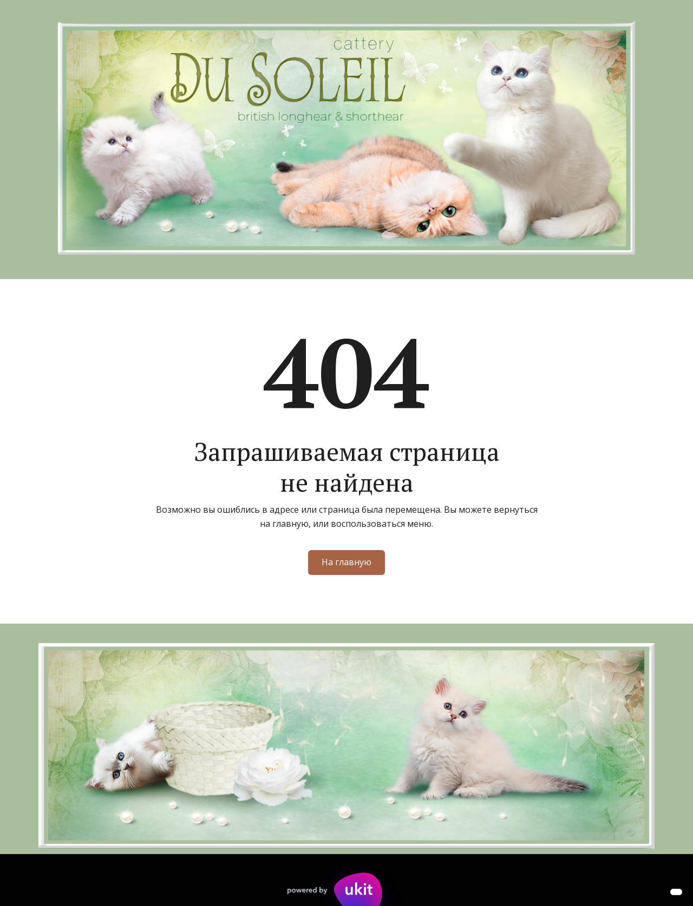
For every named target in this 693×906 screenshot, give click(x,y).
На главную (346, 562)
